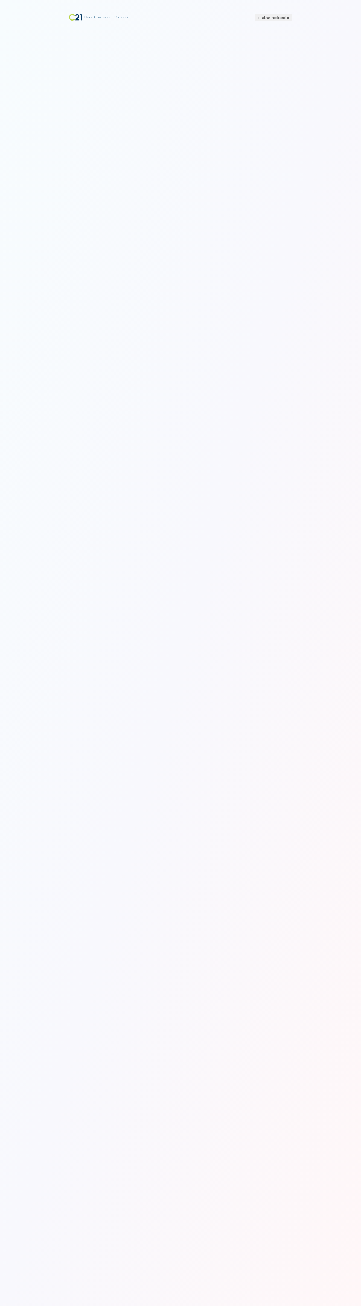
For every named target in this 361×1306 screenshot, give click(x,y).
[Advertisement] (180, 49)
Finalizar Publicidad (273, 18)
